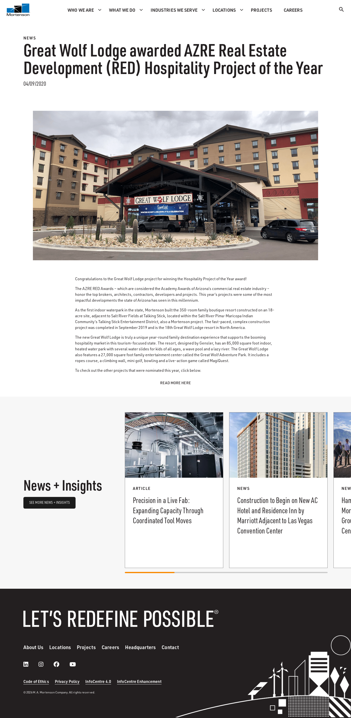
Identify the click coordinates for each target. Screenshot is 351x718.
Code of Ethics (36, 681)
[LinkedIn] (30, 664)
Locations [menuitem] (224, 10)
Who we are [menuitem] (81, 10)
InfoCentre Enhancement (139, 681)
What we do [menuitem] (122, 10)
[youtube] (72, 664)
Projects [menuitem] (261, 10)
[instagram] (46, 664)
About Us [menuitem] (33, 647)
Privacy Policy (67, 681)
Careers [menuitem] (293, 10)
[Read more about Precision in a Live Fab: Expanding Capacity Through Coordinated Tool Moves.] (174, 490)
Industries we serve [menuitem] (174, 10)
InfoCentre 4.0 (98, 681)
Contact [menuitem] (170, 647)
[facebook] (61, 664)
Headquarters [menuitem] (140, 647)
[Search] (341, 10)
